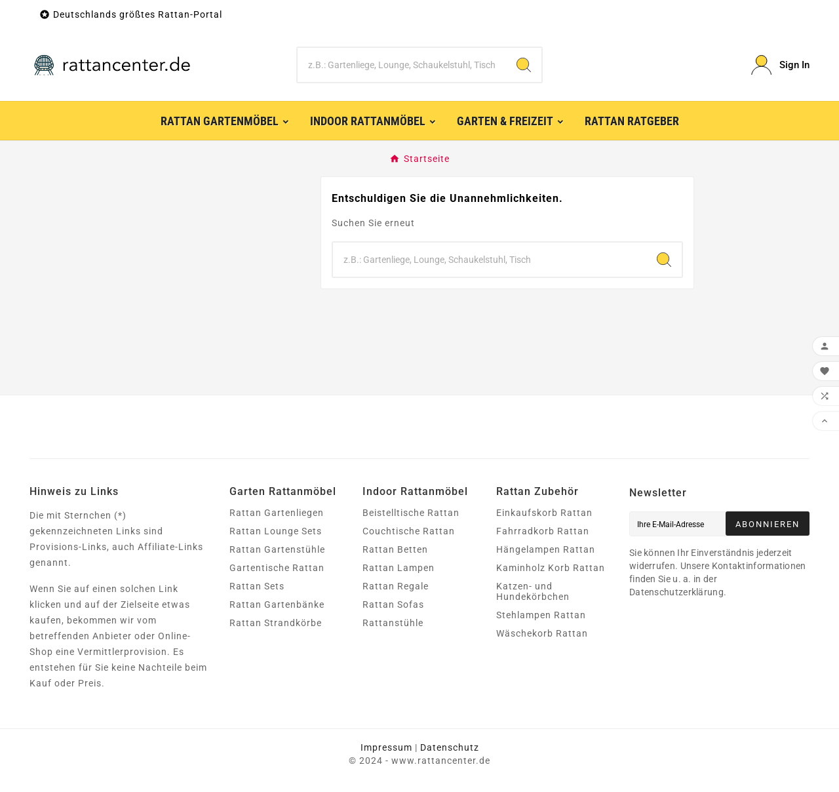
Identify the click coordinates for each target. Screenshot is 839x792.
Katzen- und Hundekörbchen (533, 591)
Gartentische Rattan (276, 568)
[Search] (524, 65)
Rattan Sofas (393, 604)
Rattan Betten (395, 549)
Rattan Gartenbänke (276, 604)
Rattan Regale (395, 586)
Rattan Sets (256, 586)
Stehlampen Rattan (541, 615)
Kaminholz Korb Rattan (550, 568)
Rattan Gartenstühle (277, 549)
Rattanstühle (392, 623)
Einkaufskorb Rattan (544, 512)
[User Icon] (780, 65)
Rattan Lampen (398, 568)
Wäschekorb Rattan (542, 633)
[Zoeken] (402, 65)
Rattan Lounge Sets (275, 531)
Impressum (386, 747)
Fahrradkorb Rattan (542, 531)
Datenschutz (449, 747)
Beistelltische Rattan (410, 512)
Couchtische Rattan (408, 531)
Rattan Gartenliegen (276, 512)
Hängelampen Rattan (545, 549)
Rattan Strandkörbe (275, 623)
